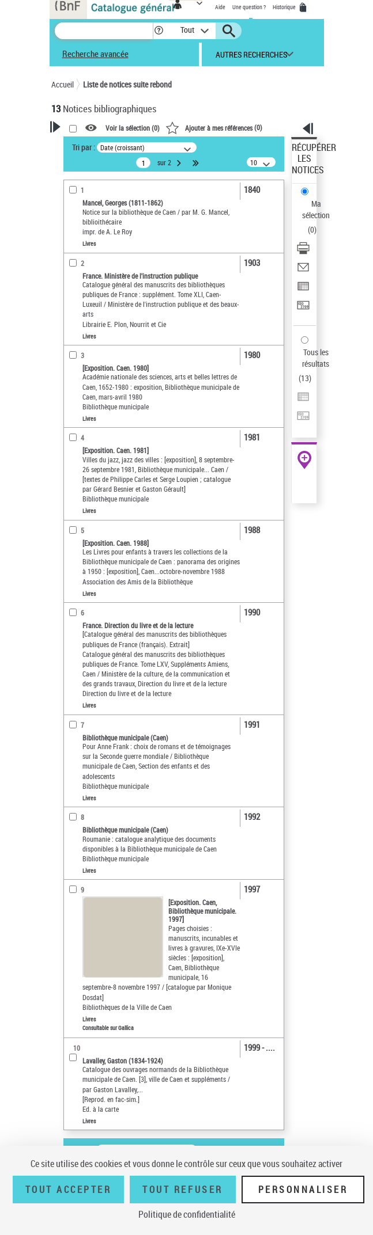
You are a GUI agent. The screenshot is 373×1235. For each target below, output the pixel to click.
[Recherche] (104, 30)
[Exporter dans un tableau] (303, 289)
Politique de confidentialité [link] (186, 1214)
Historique (285, 7)
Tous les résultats (315, 358)
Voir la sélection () (133, 127)
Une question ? (249, 7)
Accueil (62, 84)
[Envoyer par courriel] (303, 270)
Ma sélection (316, 209)
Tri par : (83, 147)
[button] (158, 30)
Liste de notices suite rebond (127, 84)
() (213, 127)
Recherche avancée (95, 53)
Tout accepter (68, 1189)
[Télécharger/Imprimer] (303, 251)
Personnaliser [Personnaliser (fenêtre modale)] (303, 1189)
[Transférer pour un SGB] (303, 308)
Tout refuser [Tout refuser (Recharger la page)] (182, 1189)
